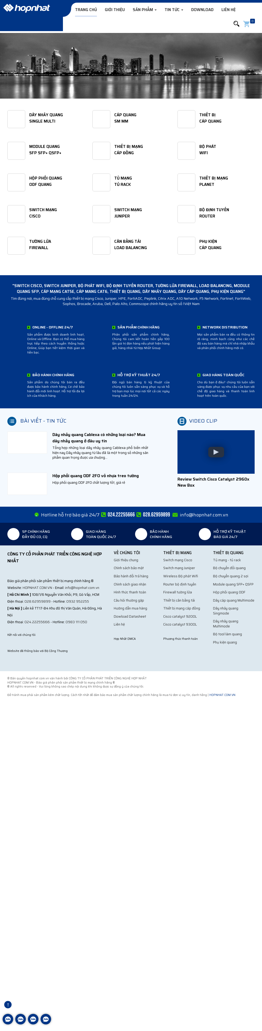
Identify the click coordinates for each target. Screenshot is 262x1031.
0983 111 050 (76, 622)
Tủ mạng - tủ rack (227, 560)
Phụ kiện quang (225, 642)
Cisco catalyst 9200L (180, 616)
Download (202, 10)
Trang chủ (86, 10)
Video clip (203, 421)
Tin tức (174, 10)
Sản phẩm (145, 10)
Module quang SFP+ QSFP (233, 584)
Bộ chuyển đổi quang (229, 568)
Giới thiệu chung (126, 560)
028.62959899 (37, 601)
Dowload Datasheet (130, 616)
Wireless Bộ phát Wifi (180, 576)
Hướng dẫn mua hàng (130, 608)
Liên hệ (228, 10)
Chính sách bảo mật (129, 568)
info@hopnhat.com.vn (82, 587)
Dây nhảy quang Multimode (225, 623)
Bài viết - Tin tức (43, 421)
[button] (236, 24)
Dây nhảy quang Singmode (225, 611)
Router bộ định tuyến (179, 584)
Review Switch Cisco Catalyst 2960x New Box (213, 482)
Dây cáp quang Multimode (233, 600)
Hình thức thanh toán (130, 592)
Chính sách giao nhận (130, 584)
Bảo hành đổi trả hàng (131, 576)
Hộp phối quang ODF (229, 592)
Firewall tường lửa (177, 592)
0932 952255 (77, 601)
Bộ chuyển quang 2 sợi (230, 576)
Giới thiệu (115, 10)
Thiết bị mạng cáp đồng (181, 608)
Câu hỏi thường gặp (129, 600)
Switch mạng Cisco (177, 560)
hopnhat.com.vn (37, 587)
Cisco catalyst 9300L (180, 624)
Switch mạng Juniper (179, 568)
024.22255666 (37, 622)
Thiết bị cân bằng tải (179, 600)
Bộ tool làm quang (227, 634)
